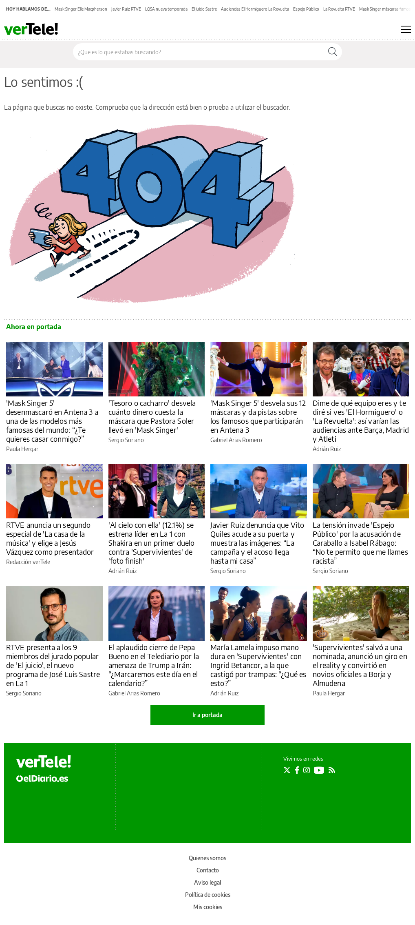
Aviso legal (207, 882)
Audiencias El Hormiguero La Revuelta (255, 9)
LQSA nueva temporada (166, 9)
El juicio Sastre (204, 9)
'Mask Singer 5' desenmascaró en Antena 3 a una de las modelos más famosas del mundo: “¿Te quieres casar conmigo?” (52, 420)
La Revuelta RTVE (339, 9)
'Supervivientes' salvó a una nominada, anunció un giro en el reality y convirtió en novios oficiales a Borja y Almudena (360, 665)
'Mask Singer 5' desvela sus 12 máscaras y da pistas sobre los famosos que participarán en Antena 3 (258, 416)
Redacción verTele (28, 561)
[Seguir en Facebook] (297, 770)
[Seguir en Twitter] (287, 770)
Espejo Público (306, 9)
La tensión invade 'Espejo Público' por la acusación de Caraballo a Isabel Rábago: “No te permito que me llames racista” (360, 542)
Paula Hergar (22, 448)
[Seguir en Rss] (332, 770)
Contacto (207, 870)
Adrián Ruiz (327, 448)
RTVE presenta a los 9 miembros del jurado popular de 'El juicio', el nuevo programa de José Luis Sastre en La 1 (53, 665)
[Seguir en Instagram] (306, 770)
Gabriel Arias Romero (236, 439)
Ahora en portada (33, 327)
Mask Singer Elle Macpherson (81, 9)
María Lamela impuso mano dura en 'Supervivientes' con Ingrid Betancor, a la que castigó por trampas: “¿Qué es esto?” (258, 665)
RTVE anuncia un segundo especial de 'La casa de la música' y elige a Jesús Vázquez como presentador (50, 538)
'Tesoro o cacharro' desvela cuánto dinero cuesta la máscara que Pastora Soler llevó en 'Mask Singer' (152, 416)
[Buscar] (332, 51)
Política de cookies (207, 894)
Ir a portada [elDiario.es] (207, 714)
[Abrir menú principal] (406, 29)
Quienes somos (207, 857)
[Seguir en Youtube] (319, 770)
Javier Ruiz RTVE (126, 9)
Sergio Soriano (126, 439)
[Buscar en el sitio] (198, 51)
